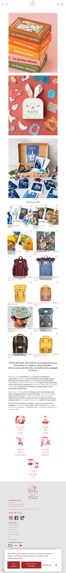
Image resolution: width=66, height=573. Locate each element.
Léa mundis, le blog (13, 534)
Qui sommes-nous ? (13, 532)
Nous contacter (12, 530)
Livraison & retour (13, 527)
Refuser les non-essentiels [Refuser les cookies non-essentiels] (31, 565)
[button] (3, 4)
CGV (9, 537)
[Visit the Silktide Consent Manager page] (56, 565)
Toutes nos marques (13, 525)
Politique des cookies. (15, 558)
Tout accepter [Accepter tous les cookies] (14, 565)
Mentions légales (12, 539)
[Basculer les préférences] (47, 565)
